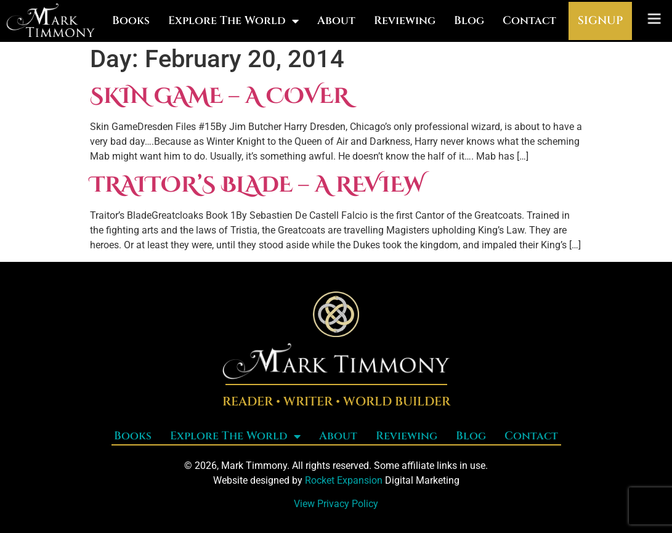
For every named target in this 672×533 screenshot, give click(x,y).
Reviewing (404, 20)
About (336, 20)
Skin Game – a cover (219, 96)
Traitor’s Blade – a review (257, 185)
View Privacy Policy (336, 504)
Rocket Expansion (344, 480)
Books (131, 20)
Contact (529, 20)
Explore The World (233, 21)
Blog (469, 20)
